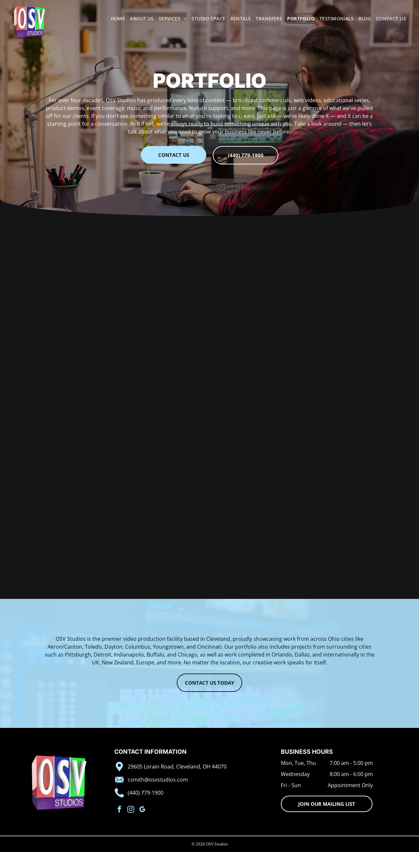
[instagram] (131, 810)
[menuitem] (115, 18)
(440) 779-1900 (145, 792)
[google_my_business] (142, 810)
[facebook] (119, 810)
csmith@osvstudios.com (158, 779)
